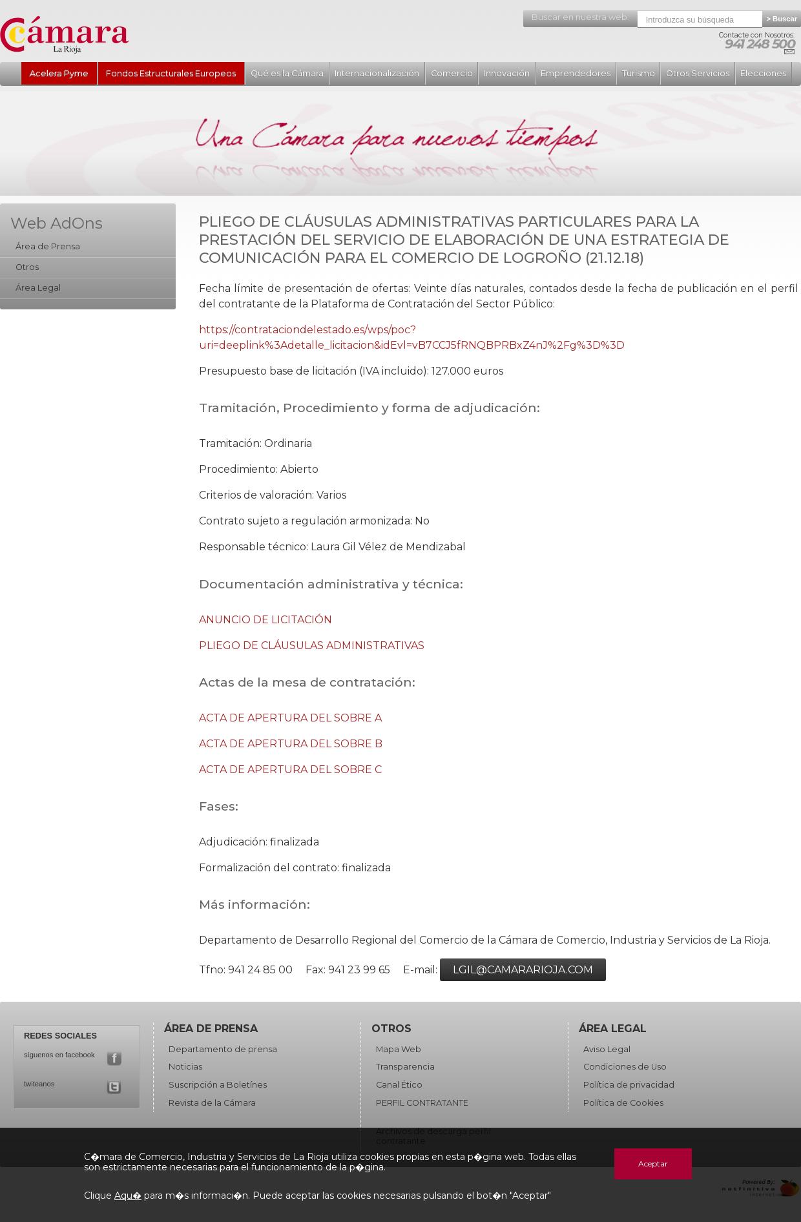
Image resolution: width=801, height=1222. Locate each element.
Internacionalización (377, 73)
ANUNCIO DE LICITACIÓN (265, 620)
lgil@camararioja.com (523, 970)
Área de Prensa (48, 246)
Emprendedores (575, 73)
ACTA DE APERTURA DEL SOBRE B (290, 744)
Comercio (452, 73)
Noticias (185, 1067)
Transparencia (405, 1067)
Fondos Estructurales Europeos (171, 73)
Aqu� (127, 1195)
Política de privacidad (628, 1085)
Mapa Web (398, 1049)
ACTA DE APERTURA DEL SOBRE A (290, 718)
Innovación (507, 73)
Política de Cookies (623, 1103)
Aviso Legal (606, 1049)
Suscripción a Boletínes (218, 1085)
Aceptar (653, 1163)
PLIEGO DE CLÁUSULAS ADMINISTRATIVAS (311, 645)
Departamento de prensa (223, 1049)
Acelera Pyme (59, 73)
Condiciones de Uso (625, 1067)
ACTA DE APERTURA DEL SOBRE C (290, 769)
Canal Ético (399, 1085)
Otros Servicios (697, 73)
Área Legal (38, 288)
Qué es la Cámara (287, 73)
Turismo (638, 73)
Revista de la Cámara (212, 1103)
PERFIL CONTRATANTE (422, 1103)
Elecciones (763, 73)
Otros (27, 267)
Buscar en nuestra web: (580, 17)
